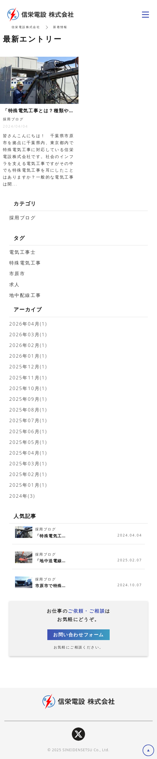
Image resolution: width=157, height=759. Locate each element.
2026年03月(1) (28, 334)
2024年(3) (22, 496)
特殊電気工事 (25, 263)
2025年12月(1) (28, 366)
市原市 (17, 273)
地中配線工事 (25, 295)
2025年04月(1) (28, 453)
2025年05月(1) (28, 442)
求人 (14, 284)
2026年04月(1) (28, 324)
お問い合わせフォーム (78, 634)
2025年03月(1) (28, 463)
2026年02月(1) (28, 345)
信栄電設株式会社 (26, 27)
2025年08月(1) (28, 410)
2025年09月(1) (28, 399)
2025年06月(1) (28, 431)
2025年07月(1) (28, 420)
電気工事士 (22, 252)
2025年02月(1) (28, 474)
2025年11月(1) (28, 377)
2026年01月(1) (28, 356)
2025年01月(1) (28, 485)
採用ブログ (22, 217)
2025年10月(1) (28, 388)
